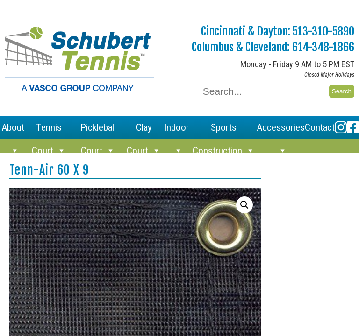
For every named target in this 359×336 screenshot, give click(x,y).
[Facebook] (353, 127)
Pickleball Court (98, 130)
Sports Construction (224, 130)
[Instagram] (341, 127)
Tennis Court (49, 130)
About (12, 130)
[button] (244, 204)
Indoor (176, 130)
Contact (320, 127)
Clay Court (144, 130)
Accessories (281, 130)
